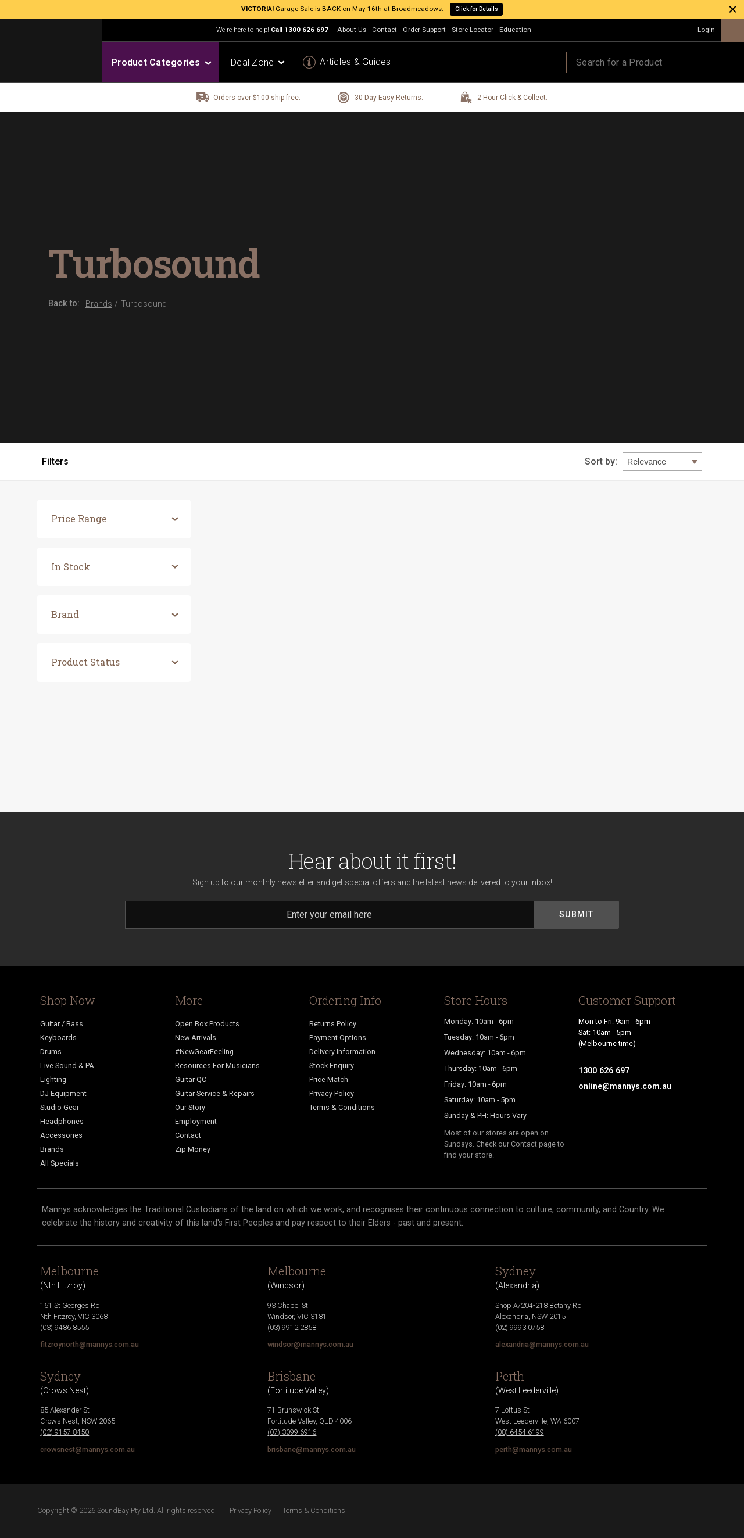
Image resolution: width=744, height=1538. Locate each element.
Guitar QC (190, 1079)
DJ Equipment (63, 1093)
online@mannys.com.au (624, 1086)
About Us (351, 30)
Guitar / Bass (61, 1023)
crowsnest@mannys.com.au (87, 1449)
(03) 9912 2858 (291, 1327)
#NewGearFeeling (204, 1051)
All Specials (59, 1163)
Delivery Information (342, 1051)
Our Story (190, 1107)
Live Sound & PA (67, 1065)
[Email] (329, 915)
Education (515, 30)
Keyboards (58, 1037)
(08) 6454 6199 (519, 1432)
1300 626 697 (306, 30)
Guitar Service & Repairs (215, 1093)
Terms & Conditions (342, 1107)
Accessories (61, 1135)
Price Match (328, 1079)
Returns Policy (332, 1023)
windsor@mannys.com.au (310, 1344)
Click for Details (476, 9)
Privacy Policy (331, 1093)
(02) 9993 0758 (519, 1327)
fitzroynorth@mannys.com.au (89, 1344)
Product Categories (161, 62)
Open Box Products (207, 1023)
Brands (52, 1149)
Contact (384, 30)
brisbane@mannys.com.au (311, 1449)
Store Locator (472, 30)
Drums (51, 1051)
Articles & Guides (355, 61)
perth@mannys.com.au (533, 1449)
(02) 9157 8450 (64, 1432)
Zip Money (192, 1149)
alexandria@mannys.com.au (542, 1344)
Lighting (53, 1079)
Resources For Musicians (217, 1065)
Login (706, 30)
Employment (196, 1121)
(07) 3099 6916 (291, 1432)
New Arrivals (195, 1037)
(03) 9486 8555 (64, 1327)
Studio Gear (59, 1107)
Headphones (62, 1121)
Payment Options (337, 1037)
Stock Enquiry (331, 1065)
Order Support (424, 30)
